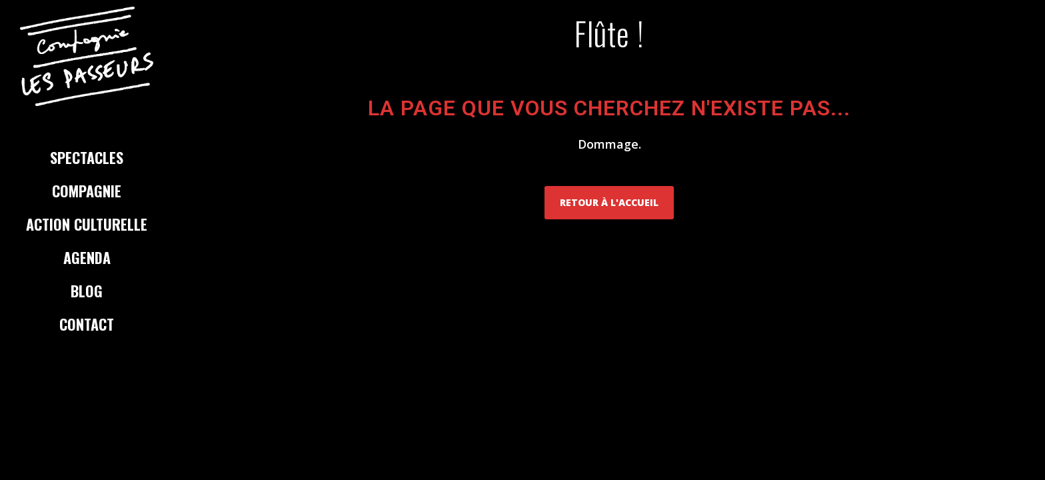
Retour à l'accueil (609, 202)
